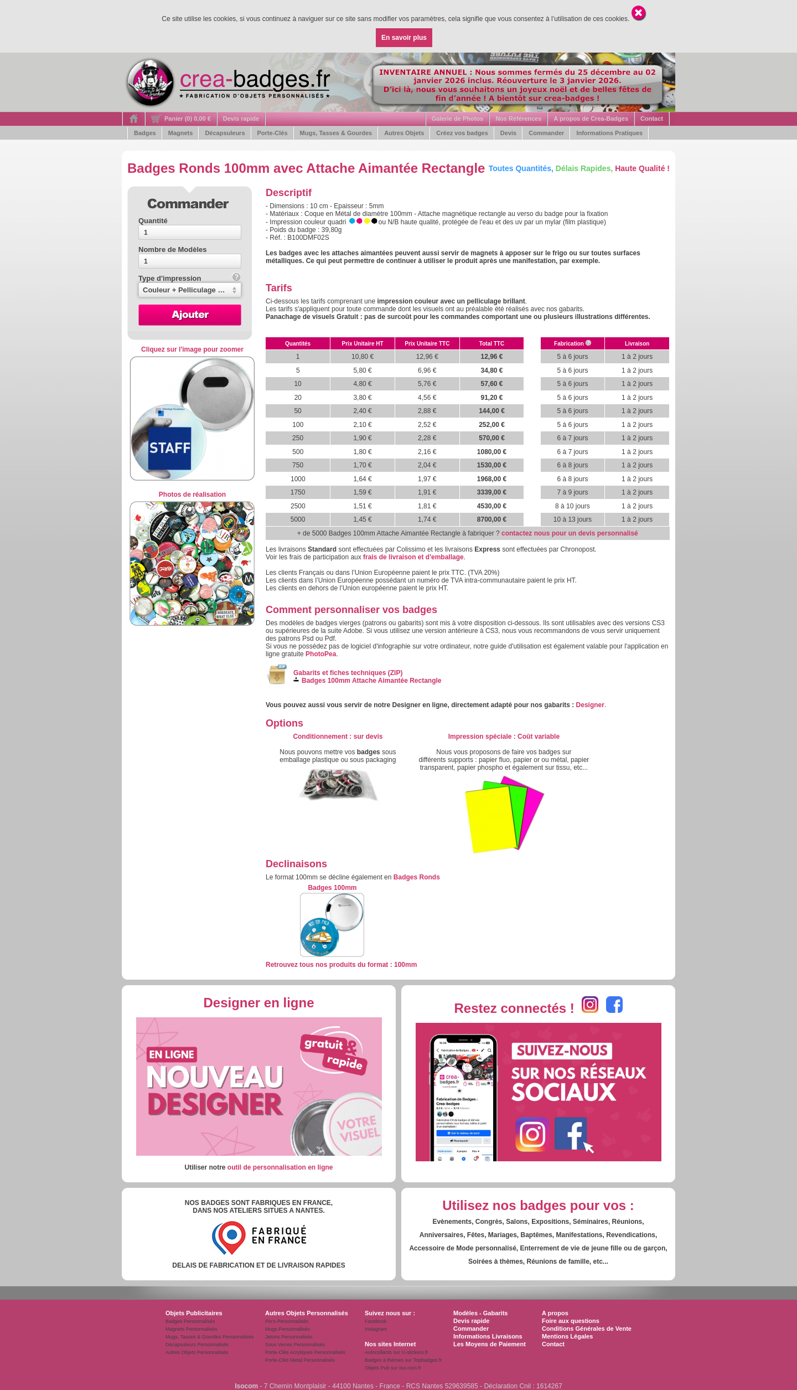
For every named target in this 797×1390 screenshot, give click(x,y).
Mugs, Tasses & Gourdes (336, 133)
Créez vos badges (462, 133)
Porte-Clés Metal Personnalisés (300, 1360)
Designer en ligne (258, 1002)
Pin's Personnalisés (286, 1321)
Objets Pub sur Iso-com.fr (393, 1368)
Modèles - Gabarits (480, 1313)
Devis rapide (241, 118)
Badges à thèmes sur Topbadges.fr (403, 1360)
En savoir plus (404, 38)
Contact (651, 118)
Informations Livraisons (487, 1336)
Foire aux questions (570, 1320)
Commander (546, 133)
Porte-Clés (272, 133)
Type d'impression (189, 278)
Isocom (246, 1386)
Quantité (153, 221)
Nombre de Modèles (172, 249)
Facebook (376, 1321)
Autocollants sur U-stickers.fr (396, 1352)
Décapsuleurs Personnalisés (197, 1344)
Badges (145, 133)
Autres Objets (404, 133)
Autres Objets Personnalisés (197, 1352)
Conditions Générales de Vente (587, 1328)
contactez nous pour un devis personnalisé (569, 533)
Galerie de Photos (458, 118)
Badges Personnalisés (190, 1321)
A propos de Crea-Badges (590, 118)
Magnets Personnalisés (191, 1329)
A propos (555, 1313)
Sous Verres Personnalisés (295, 1344)
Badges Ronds (417, 877)
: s (337, 736)
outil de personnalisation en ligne (280, 1167)
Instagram (376, 1329)
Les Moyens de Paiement (489, 1344)
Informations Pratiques (609, 133)
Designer (590, 705)
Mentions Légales (567, 1336)
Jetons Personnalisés (289, 1337)
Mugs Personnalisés (287, 1329)
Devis (508, 133)
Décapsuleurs (225, 133)
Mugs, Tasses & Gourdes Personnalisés (209, 1337)
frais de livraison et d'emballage (413, 557)
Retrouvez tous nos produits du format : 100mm (341, 965)
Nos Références (518, 118)
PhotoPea (321, 654)
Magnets (180, 133)
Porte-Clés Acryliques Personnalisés (305, 1352)
